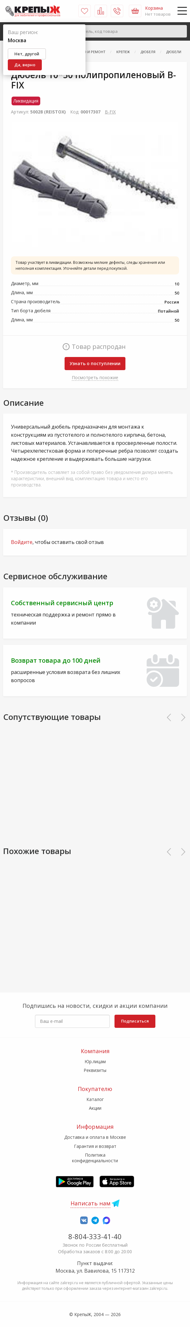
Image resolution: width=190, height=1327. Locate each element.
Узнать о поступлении (95, 363)
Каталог (95, 1099)
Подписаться (135, 1021)
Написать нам (90, 1203)
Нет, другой (26, 54)
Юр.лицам (95, 1061)
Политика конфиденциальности (95, 1158)
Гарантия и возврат (95, 1146)
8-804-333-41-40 (95, 1236)
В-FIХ (110, 112)
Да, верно (24, 65)
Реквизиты (95, 1070)
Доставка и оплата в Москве (95, 1137)
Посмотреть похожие (95, 377)
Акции (95, 1108)
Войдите (21, 542)
